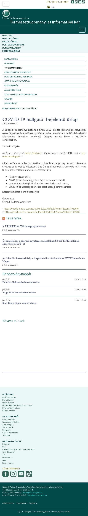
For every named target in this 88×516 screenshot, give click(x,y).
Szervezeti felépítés (10, 422)
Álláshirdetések (12, 90)
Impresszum (22, 503)
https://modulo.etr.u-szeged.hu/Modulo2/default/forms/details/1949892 (42, 212)
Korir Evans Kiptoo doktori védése (19, 303)
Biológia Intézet (9, 397)
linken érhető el (33, 153)
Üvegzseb (6, 430)
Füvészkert (7, 457)
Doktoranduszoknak (13, 45)
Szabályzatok (7, 427)
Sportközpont (8, 452)
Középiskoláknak (11, 51)
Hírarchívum (10, 103)
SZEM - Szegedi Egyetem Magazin (20, 95)
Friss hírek (9, 63)
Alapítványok (7, 425)
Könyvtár (6, 444)
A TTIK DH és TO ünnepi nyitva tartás (24, 226)
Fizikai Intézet (8, 403)
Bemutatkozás (8, 419)
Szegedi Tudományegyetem (41, 21)
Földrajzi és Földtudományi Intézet (17, 405)
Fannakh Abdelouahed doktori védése (21, 282)
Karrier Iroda (7, 463)
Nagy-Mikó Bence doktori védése (19, 292)
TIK (3, 455)
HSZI (4, 447)
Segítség (6, 435)
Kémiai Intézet (8, 411)
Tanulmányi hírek (12, 68)
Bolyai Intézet (8, 400)
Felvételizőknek (10, 38)
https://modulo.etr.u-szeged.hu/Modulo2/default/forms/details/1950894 (41, 208)
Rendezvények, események (17, 72)
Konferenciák (11, 86)
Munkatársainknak (11, 48)
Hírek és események (11, 108)
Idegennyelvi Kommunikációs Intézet (18, 449)
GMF (4, 460)
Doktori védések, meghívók (18, 77)
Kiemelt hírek (11, 59)
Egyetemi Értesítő (10, 433)
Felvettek (7, 35)
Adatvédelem (8, 503)
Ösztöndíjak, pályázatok (17, 81)
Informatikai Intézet (11, 408)
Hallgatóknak (9, 42)
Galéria (8, 99)
